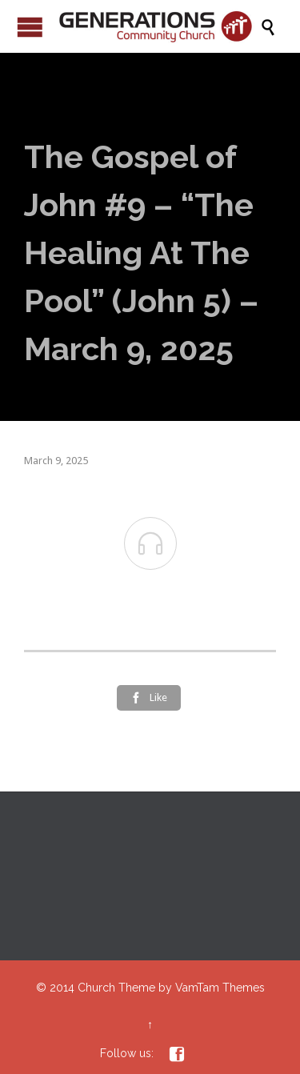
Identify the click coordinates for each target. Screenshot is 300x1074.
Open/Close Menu (30, 27)
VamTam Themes (220, 987)
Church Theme (116, 987)
